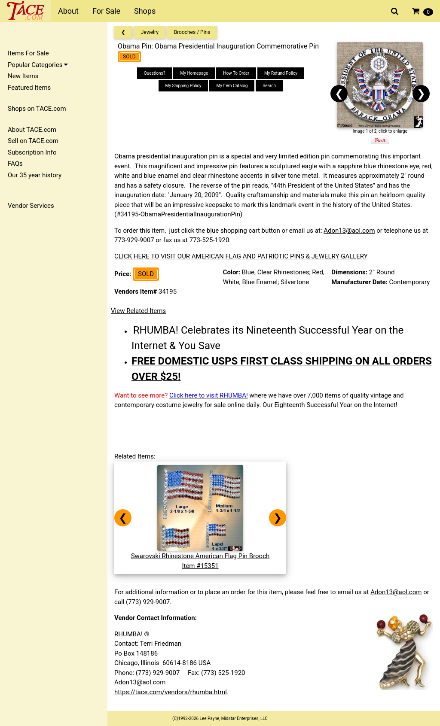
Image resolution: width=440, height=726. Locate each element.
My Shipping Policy (183, 85)
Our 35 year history (34, 175)
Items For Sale (28, 53)
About (68, 10)
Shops (145, 10)
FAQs (15, 163)
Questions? (154, 73)
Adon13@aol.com (349, 230)
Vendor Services (31, 206)
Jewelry (150, 32)
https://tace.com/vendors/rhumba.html (170, 692)
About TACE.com (32, 130)
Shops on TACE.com (37, 108)
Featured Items (29, 87)
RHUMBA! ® (131, 634)
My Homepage (194, 73)
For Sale (106, 10)
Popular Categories (38, 65)
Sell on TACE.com (33, 141)
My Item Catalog (232, 85)
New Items (23, 76)
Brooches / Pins (192, 32)
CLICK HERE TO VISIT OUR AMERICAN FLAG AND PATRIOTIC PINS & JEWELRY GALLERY (241, 256)
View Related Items (138, 311)
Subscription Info (32, 152)
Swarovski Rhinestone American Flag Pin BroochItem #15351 (200, 556)
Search (269, 85)
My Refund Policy (280, 73)
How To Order (236, 73)
